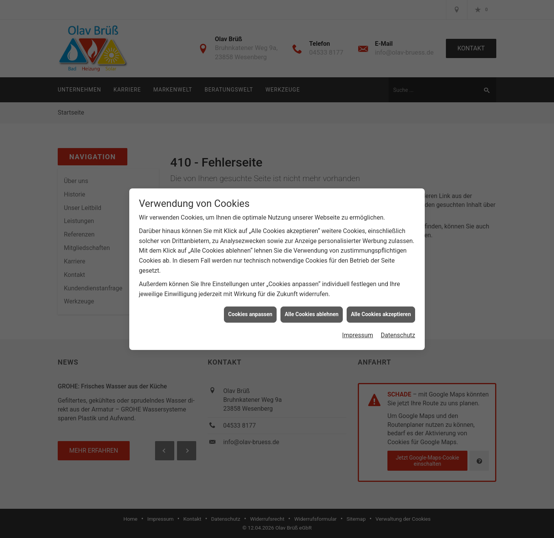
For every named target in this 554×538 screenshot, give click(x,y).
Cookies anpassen (250, 309)
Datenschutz (398, 330)
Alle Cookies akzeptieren (381, 309)
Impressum (357, 330)
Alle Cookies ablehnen (312, 309)
